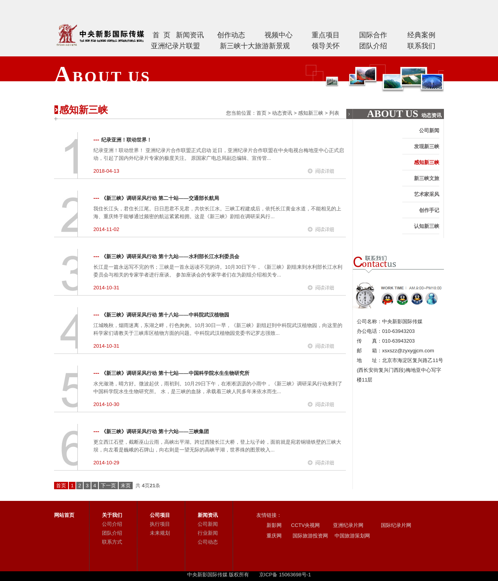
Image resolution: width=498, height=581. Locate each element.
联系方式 (112, 542)
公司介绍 (112, 524)
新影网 (274, 525)
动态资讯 (282, 113)
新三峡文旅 (426, 178)
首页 (261, 113)
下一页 (108, 485)
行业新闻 (208, 533)
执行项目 (160, 524)
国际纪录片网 (395, 525)
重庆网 (274, 536)
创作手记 (429, 210)
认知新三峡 (426, 226)
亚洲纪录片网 (348, 525)
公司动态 (208, 542)
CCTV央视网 (305, 525)
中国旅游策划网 (351, 536)
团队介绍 (112, 533)
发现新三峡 (426, 146)
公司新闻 (429, 130)
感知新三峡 (310, 113)
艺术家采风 (426, 194)
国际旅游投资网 (309, 536)
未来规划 (160, 533)
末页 (126, 485)
